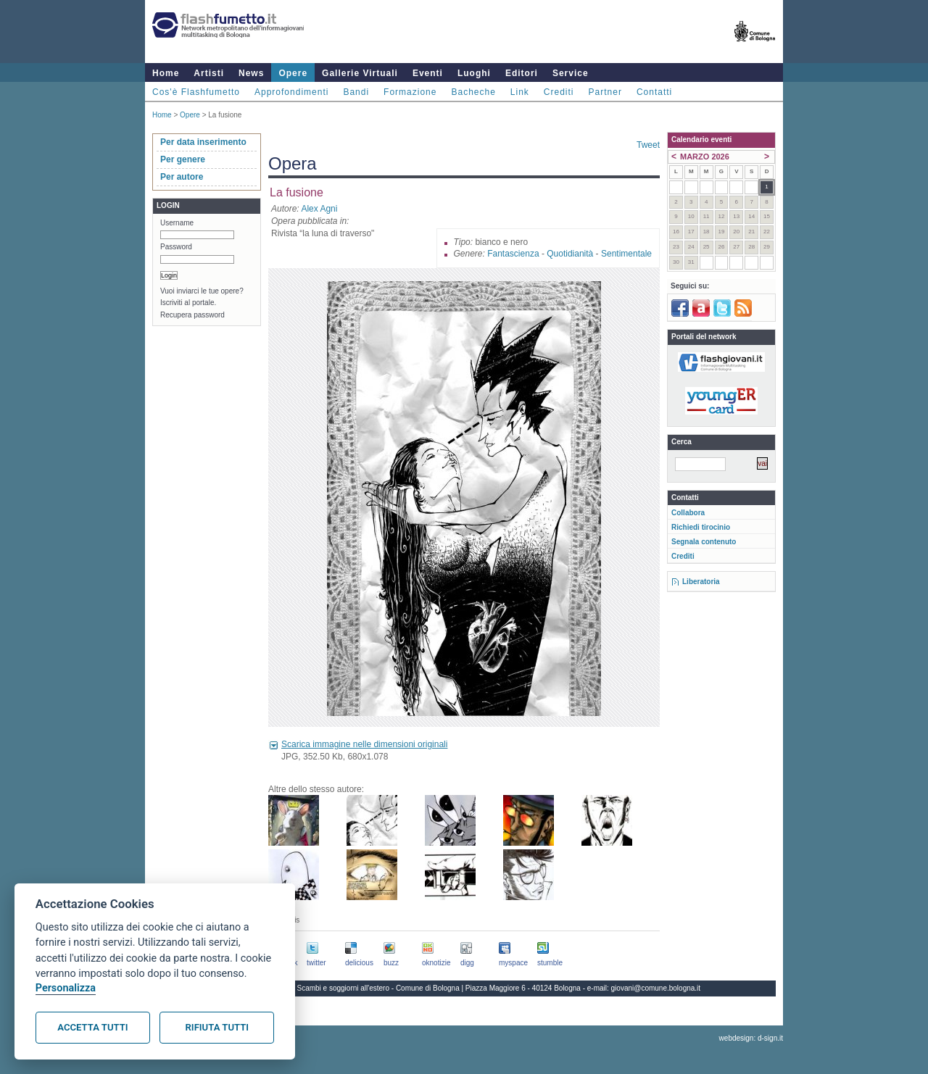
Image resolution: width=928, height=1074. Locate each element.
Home (165, 73)
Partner (605, 92)
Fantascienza (513, 254)
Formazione (410, 92)
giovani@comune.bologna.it (656, 988)
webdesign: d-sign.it (751, 1038)
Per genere (182, 159)
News (251, 73)
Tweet (648, 145)
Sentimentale (626, 254)
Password (176, 247)
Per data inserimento (203, 142)
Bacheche (473, 92)
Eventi (428, 73)
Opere (292, 73)
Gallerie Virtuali (360, 73)
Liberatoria (701, 582)
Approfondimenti (291, 92)
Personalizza (66, 988)
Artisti (209, 73)
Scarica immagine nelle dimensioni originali (364, 744)
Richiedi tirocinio (700, 527)
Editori (521, 73)
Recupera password (192, 315)
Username (177, 223)
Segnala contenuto (703, 542)
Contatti (654, 92)
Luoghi (474, 73)
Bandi (356, 92)
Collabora (688, 513)
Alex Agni (319, 209)
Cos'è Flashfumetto (196, 92)
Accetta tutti (92, 1027)
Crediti (559, 92)
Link (519, 92)
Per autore (181, 177)
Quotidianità (570, 254)
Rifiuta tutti (217, 1027)
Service (570, 73)
